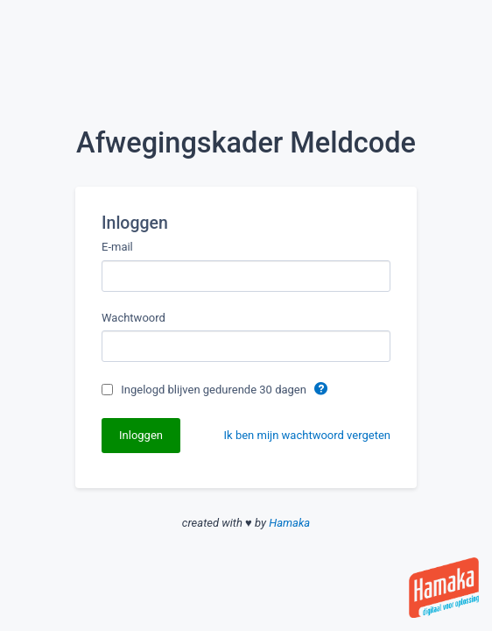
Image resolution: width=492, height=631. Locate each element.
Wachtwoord (133, 317)
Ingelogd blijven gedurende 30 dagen (215, 389)
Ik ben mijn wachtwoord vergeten (307, 435)
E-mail (117, 246)
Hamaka (289, 522)
